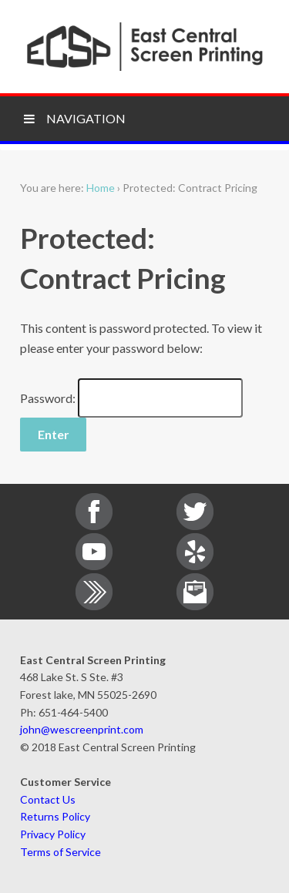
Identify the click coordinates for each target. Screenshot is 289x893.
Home (100, 187)
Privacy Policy (53, 834)
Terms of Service (60, 851)
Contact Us (48, 799)
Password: (131, 398)
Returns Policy (55, 816)
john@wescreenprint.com (81, 729)
